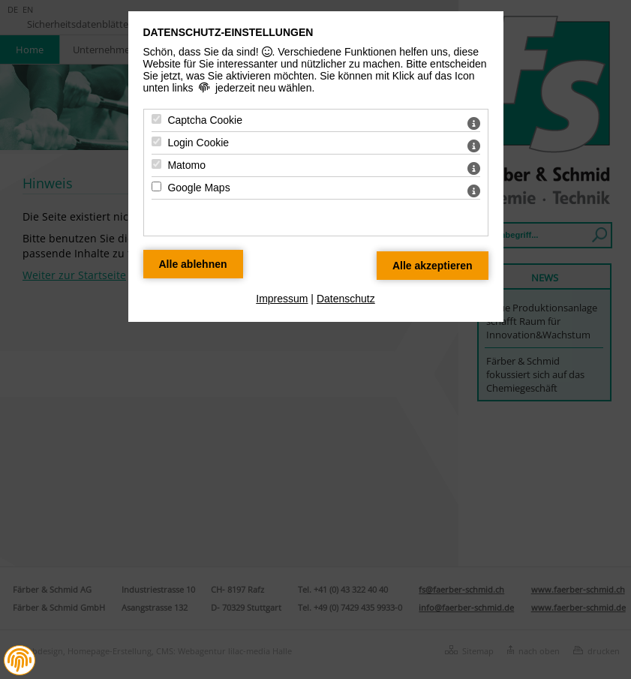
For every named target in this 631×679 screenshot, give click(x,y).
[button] (20, 660)
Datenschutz (346, 299)
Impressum (282, 299)
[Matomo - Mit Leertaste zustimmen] (156, 164)
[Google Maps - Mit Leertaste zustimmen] (156, 186)
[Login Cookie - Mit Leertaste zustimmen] (156, 141)
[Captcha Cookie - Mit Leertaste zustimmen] (156, 119)
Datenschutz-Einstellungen (228, 32)
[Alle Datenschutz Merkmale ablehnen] (193, 264)
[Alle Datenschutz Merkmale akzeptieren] (432, 265)
